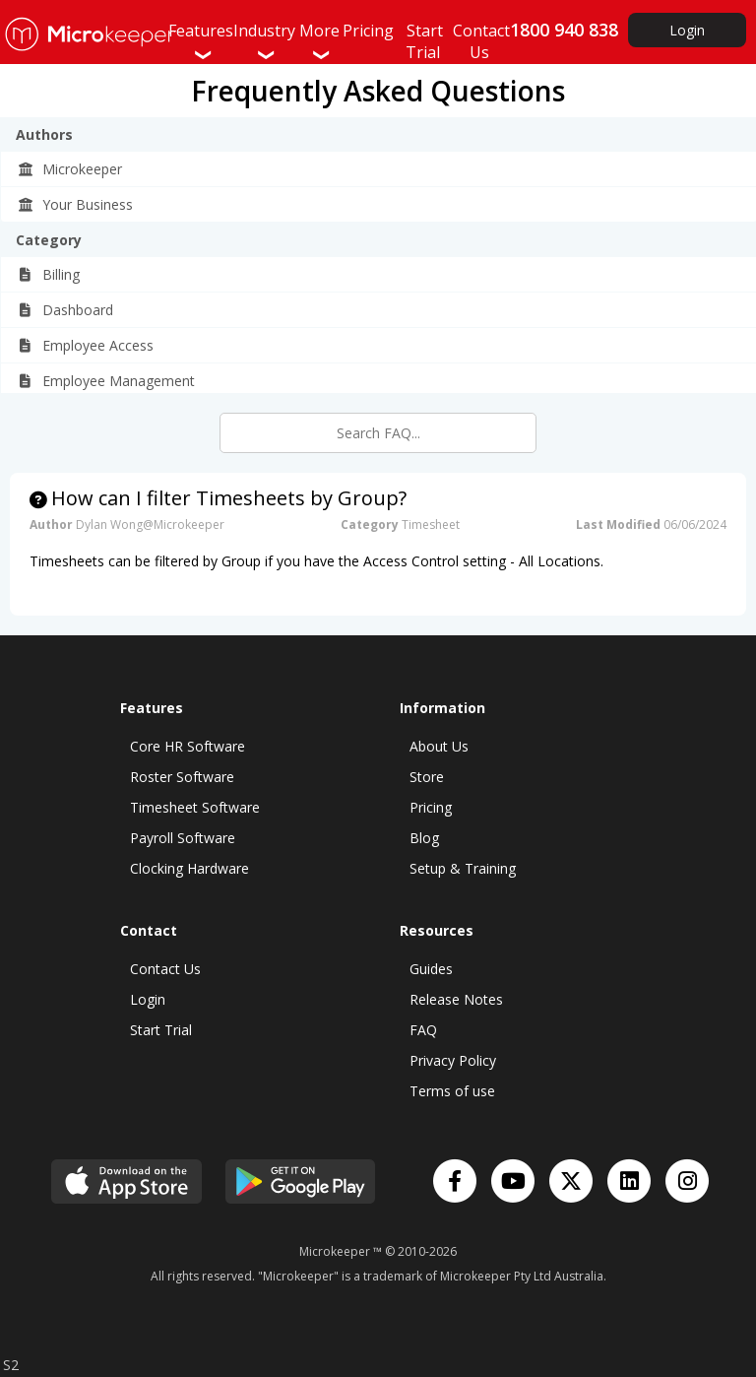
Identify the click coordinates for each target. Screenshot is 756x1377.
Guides (431, 968)
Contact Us (165, 968)
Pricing (431, 807)
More (319, 41)
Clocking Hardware (189, 868)
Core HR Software (187, 746)
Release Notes (456, 999)
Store (427, 776)
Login (687, 30)
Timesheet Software (195, 807)
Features (200, 41)
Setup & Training (463, 868)
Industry (264, 41)
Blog (424, 837)
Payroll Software (182, 837)
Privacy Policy (453, 1060)
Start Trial (161, 1029)
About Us (439, 746)
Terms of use (452, 1091)
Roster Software (182, 776)
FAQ (423, 1029)
